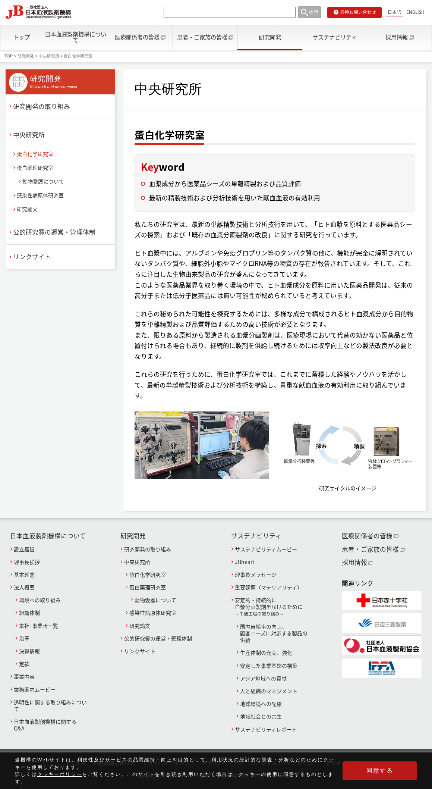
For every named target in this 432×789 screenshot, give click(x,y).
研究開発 (270, 37)
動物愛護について (43, 181)
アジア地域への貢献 (263, 678)
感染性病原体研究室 (40, 195)
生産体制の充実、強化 (266, 652)
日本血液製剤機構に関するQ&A (45, 725)
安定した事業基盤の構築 (268, 665)
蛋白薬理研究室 (35, 167)
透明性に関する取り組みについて (50, 705)
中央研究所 (49, 56)
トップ (21, 37)
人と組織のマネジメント (268, 691)
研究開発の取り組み (41, 106)
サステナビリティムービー (266, 549)
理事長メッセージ (256, 574)
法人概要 (24, 587)
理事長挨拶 (27, 562)
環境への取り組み (40, 600)
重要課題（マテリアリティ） (268, 587)
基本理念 (24, 574)
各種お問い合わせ (358, 12)
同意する (379, 771)
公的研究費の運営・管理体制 (54, 232)
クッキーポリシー (59, 774)
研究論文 (27, 209)
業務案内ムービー (35, 689)
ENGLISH (415, 12)
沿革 (24, 638)
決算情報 (29, 651)
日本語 (394, 12)
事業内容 (24, 676)
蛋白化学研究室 (35, 153)
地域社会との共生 (261, 716)
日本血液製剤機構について (75, 37)
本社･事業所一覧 (38, 625)
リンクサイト (32, 256)
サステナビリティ (334, 37)
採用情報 (396, 37)
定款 (24, 663)
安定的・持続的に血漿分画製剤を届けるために (271, 606)
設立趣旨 (24, 549)
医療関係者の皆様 (137, 37)
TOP (8, 56)
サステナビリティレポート (266, 729)
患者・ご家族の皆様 (202, 37)
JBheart (244, 562)
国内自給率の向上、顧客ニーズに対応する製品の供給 (274, 633)
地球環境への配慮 (261, 703)
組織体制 (29, 612)
